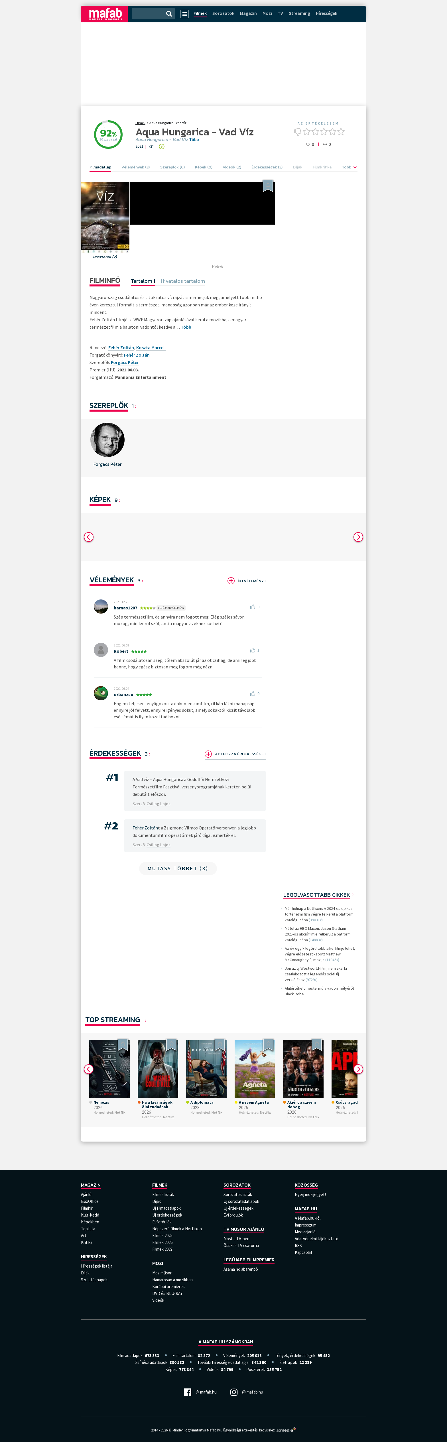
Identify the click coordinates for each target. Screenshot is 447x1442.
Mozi (267, 13)
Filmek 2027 (162, 1249)
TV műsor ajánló (244, 1229)
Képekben (90, 1222)
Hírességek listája (96, 1266)
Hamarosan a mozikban (172, 1279)
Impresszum (305, 1225)
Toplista (88, 1228)
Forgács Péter (125, 362)
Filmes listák (163, 1194)
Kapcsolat (303, 1252)
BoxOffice (90, 1201)
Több (194, 139)
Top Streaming (112, 1019)
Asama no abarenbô (241, 1269)
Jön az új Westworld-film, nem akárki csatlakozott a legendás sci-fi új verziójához (316, 974)
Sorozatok (223, 13)
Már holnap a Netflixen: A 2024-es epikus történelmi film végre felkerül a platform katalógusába (319, 914)
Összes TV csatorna (241, 1245)
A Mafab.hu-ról (307, 1218)
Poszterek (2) (105, 257)
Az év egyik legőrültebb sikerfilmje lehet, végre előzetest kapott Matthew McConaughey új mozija (320, 954)
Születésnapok (94, 1279)
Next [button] (358, 537)
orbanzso (123, 694)
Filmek (200, 13)
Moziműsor (162, 1273)
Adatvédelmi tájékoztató (316, 1238)
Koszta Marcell (151, 347)
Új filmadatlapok (166, 1208)
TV (280, 13)
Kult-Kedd (90, 1215)
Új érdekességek (167, 1215)
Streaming (299, 13)
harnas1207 (125, 608)
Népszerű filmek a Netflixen (177, 1228)
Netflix (120, 1112)
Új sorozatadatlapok (241, 1201)
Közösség (306, 1184)
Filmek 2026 (162, 1242)
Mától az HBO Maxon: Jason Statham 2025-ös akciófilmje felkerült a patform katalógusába (318, 934)
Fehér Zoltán (137, 355)
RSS (298, 1245)
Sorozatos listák (238, 1194)
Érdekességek (115, 752)
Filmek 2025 (162, 1235)
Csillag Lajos (158, 803)
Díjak (85, 1273)
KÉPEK (100, 499)
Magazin (248, 13)
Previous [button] (89, 537)
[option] (107, 448)
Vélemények (112, 579)
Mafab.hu (306, 1208)
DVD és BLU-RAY (167, 1293)
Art (83, 1235)
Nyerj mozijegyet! (310, 1194)
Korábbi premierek (168, 1286)
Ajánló (86, 1194)
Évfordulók (162, 1222)
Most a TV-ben (236, 1238)
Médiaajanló (305, 1231)
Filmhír (87, 1208)
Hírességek (326, 13)
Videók (158, 1300)
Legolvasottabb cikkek (316, 894)
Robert (121, 651)
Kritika (86, 1242)
